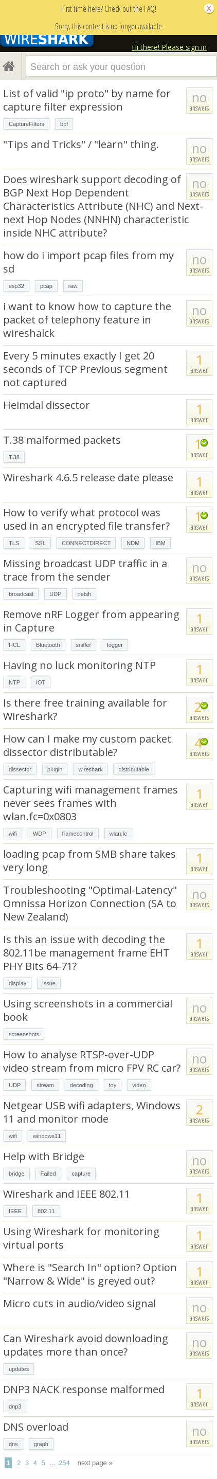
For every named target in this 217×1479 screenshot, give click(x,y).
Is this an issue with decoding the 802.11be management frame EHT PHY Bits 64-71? (86, 952)
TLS (14, 543)
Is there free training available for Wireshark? (85, 709)
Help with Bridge (43, 1156)
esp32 (16, 286)
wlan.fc (118, 834)
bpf (64, 124)
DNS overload (35, 1427)
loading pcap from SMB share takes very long (89, 860)
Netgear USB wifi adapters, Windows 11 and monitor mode (91, 1112)
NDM (132, 543)
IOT (40, 682)
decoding (81, 1085)
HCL (14, 645)
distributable (133, 769)
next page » (95, 1463)
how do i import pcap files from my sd (88, 262)
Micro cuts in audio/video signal (79, 1303)
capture (81, 1173)
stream (45, 1085)
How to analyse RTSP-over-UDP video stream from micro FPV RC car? (91, 1061)
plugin (54, 769)
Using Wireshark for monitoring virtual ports (81, 1238)
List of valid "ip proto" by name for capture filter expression (87, 100)
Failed (48, 1173)
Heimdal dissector (46, 405)
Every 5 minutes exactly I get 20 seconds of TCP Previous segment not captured (85, 369)
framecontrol (78, 834)
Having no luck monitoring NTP (79, 665)
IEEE (15, 1211)
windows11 (47, 1136)
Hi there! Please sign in (169, 47)
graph (41, 1444)
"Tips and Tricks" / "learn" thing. (81, 144)
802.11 (46, 1211)
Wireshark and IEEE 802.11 (66, 1194)
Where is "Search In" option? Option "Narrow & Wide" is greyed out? (90, 1274)
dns (13, 1444)
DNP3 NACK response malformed (84, 1389)
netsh (85, 594)
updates (19, 1369)
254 (64, 1463)
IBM (160, 543)
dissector (20, 769)
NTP (14, 682)
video (139, 1085)
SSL (40, 543)
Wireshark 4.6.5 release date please (88, 477)
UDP (55, 594)
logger (115, 645)
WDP (39, 834)
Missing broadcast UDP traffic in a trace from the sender (85, 570)
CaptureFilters (26, 124)
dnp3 (15, 1406)
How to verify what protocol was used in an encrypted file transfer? (86, 519)
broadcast (21, 594)
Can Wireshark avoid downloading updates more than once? (85, 1345)
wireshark (90, 769)
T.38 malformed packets (62, 440)
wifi (13, 834)
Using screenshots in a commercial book (87, 1010)
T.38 (14, 457)
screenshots (24, 1034)
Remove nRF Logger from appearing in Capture (91, 621)
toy (113, 1085)
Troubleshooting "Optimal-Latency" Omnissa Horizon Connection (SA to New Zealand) (90, 903)
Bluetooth (48, 645)
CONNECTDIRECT (86, 543)
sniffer (84, 645)
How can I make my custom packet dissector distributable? (87, 745)
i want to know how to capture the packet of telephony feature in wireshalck (87, 319)
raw (73, 286)
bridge (17, 1173)
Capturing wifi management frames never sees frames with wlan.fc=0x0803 (90, 803)
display (17, 983)
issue (49, 983)
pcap (46, 286)
